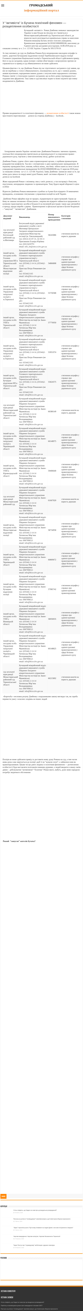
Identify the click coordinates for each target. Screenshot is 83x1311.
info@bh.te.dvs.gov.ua (34, 276)
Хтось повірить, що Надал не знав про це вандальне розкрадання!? (35, 1210)
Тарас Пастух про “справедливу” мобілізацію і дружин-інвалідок (34, 1245)
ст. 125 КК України (32, 48)
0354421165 (28, 273)
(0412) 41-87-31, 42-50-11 (34, 239)
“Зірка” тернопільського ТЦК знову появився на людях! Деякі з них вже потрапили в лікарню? (43, 1227)
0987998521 (28, 333)
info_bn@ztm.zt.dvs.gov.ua (36, 246)
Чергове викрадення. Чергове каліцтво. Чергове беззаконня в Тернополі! (36, 1236)
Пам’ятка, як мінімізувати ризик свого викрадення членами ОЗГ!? (22, 1305)
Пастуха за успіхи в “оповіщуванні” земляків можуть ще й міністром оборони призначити (41, 1219)
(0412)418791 (28, 244)
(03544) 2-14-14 (29, 325)
